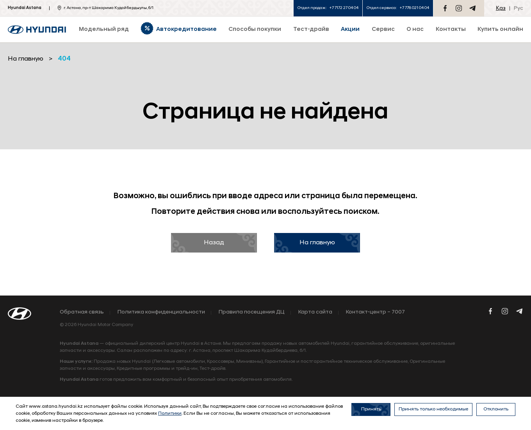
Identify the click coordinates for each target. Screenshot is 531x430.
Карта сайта (315, 312)
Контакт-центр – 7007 (375, 312)
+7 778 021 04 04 (414, 8)
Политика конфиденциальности (161, 312)
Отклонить (495, 409)
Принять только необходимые (433, 409)
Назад (214, 243)
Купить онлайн (500, 29)
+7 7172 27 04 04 (343, 8)
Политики (170, 413)
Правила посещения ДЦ (252, 312)
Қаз (501, 8)
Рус (518, 8)
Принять (371, 409)
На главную (317, 243)
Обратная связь (82, 312)
